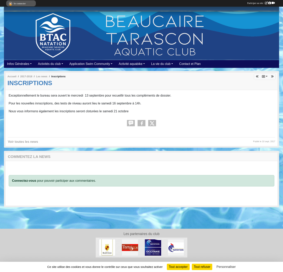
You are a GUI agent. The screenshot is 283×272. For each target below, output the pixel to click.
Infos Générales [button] (18, 63)
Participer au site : (261, 3)
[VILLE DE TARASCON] (130, 247)
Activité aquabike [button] (130, 63)
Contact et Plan (190, 63)
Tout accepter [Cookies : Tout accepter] (178, 266)
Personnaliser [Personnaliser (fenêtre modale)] (226, 266)
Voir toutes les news (23, 141)
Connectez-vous (24, 180)
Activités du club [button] (49, 63)
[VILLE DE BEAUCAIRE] (107, 247)
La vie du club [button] (161, 63)
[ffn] (176, 247)
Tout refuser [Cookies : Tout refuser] (202, 266)
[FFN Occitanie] (153, 247)
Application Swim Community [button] (89, 63)
